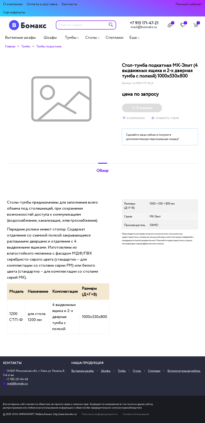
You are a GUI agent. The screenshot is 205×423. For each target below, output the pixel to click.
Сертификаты (14, 12)
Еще (133, 37)
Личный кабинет (188, 4)
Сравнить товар (165, 118)
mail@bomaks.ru (144, 27)
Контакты (69, 4)
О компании (13, 4)
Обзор (102, 170)
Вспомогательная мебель (183, 371)
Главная (10, 46)
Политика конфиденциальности (100, 414)
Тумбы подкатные (48, 46)
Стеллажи (114, 37)
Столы (91, 37)
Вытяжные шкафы (20, 37)
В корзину (142, 108)
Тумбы (70, 37)
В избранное (134, 118)
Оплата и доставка (42, 4)
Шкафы (50, 37)
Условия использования (136, 414)
